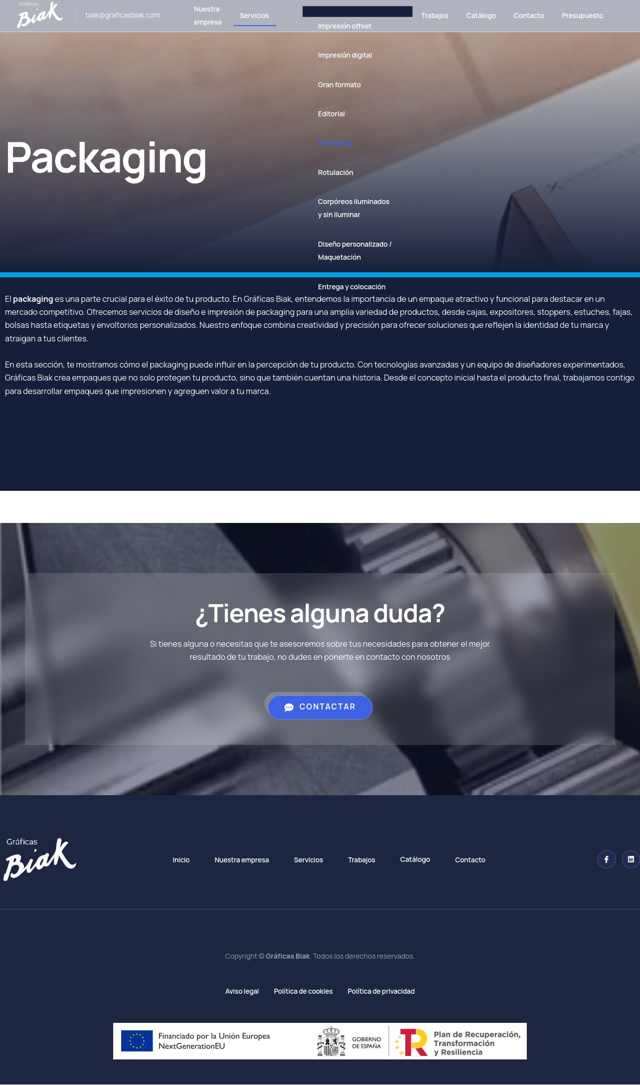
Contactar (320, 706)
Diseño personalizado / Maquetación (344, 250)
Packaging (324, 142)
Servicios (242, 15)
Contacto (525, 15)
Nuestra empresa (194, 16)
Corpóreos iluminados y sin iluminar (343, 208)
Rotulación (325, 172)
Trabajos (426, 15)
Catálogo (475, 15)
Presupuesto (581, 15)
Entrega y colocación (341, 286)
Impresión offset (334, 26)
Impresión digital (334, 55)
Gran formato (328, 84)
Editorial (320, 113)
